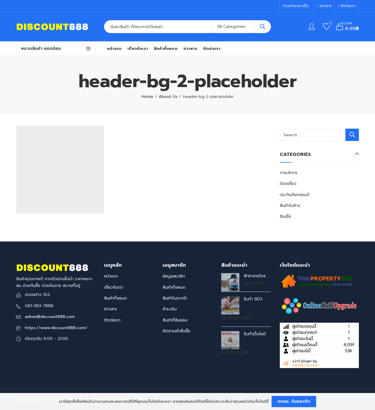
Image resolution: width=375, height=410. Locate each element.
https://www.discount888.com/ (56, 328)
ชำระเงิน (170, 309)
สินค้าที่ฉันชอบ (175, 320)
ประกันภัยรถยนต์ (294, 195)
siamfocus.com (305, 365)
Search (262, 26)
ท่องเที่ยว (288, 184)
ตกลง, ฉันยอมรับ (293, 401)
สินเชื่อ (285, 216)
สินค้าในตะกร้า (175, 298)
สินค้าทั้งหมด (115, 298)
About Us (168, 96)
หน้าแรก (111, 276)
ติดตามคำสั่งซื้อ (176, 331)
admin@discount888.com (50, 317)
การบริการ (288, 173)
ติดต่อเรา (112, 320)
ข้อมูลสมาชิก (174, 276)
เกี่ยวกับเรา (113, 287)
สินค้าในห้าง (290, 206)
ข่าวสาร (110, 309)
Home (147, 96)
